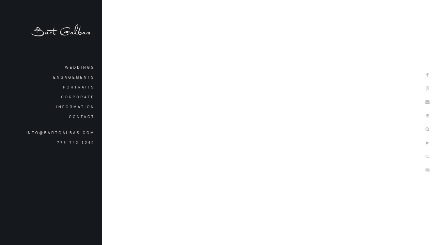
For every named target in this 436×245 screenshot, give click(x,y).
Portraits (79, 87)
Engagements (74, 77)
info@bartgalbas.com (60, 133)
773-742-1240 (76, 143)
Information (75, 107)
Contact (82, 117)
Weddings (80, 67)
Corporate (78, 97)
